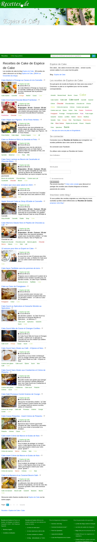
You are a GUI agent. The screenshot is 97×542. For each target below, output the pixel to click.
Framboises (5, 115)
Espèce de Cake (28, 71)
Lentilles (67, 117)
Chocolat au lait (20, 242)
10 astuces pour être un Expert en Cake (17, 248)
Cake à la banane (6, 490)
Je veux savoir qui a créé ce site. (36, 531)
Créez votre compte (72, 184)
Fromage (62, 113)
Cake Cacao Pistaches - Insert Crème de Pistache (21, 416)
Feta (23, 155)
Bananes (33, 490)
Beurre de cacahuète (7, 178)
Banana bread (62, 95)
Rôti (28, 155)
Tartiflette (33, 282)
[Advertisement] (48, 39)
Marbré (28, 95)
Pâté (52, 123)
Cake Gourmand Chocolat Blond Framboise (19, 100)
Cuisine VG (78, 534)
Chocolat (13, 115)
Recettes (4, 56)
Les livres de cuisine (80, 527)
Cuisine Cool (78, 539)
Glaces (10, 244)
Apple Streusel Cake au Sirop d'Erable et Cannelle (21, 201)
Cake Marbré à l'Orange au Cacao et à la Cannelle (21, 80)
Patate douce (87, 120)
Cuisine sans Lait (33, 178)
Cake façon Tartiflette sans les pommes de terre (20, 268)
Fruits (81, 113)
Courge (40, 409)
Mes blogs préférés (17, 56)
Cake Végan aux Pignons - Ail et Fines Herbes (20, 120)
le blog (29, 538)
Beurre (20, 180)
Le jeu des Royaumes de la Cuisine (60, 537)
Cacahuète (4, 180)
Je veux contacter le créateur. (35, 534)
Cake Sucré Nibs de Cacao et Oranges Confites (20, 328)
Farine (70, 110)
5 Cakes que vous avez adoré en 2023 (17, 185)
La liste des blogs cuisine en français (85, 523)
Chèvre (53, 103)
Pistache (36, 387)
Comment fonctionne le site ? (59, 527)
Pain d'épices (77, 120)
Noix (21, 244)
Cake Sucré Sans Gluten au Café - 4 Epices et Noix (22, 348)
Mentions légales (7, 529)
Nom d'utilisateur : (55, 155)
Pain (70, 120)
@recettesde (35, 538)
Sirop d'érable (5, 218)
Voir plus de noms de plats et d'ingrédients (66, 130)
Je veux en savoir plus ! (33, 527)
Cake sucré (21, 321)
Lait (26, 244)
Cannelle (14, 95)
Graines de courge (7, 409)
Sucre (20, 324)
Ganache (38, 321)
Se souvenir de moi (57, 178)
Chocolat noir (80, 103)
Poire (52, 127)
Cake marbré (5, 95)
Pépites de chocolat (7, 242)
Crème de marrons (7, 451)
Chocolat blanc (20, 178)
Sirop (27, 218)
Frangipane (4, 302)
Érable (22, 218)
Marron (3, 244)
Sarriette (4, 155)
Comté (3, 411)
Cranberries (19, 387)
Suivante (22, 505)
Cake (40, 95)
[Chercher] (94, 56)
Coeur (12, 302)
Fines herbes (5, 135)
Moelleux (86, 117)
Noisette (53, 120)
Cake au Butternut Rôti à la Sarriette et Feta (19, 139)
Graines (33, 409)
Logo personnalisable (57, 534)
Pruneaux (26, 409)
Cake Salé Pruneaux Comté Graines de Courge (20, 394)
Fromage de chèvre (72, 113)
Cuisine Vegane (26, 135)
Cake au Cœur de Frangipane (13, 286)
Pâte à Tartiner (59, 123)
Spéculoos (30, 321)
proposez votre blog (56, 203)
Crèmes (3, 389)
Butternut (11, 155)
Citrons (53, 107)
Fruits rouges (89, 113)
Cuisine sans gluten (7, 363)
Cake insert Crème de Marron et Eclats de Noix (20, 436)
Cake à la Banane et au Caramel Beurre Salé (19, 475)
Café (2, 365)
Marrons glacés (32, 242)
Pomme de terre (23, 282)
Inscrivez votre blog (56, 523)
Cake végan (15, 135)
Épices (27, 363)
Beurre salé (17, 490)
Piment (81, 123)
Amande (53, 95)
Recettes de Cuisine (6, 520)
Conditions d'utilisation (9, 533)
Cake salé (18, 409)
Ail (39, 135)
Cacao (35, 95)
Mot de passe (54, 167)
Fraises (81, 110)
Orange (21, 95)
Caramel (26, 490)
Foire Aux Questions (56, 530)
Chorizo (88, 103)
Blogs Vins (78, 530)
